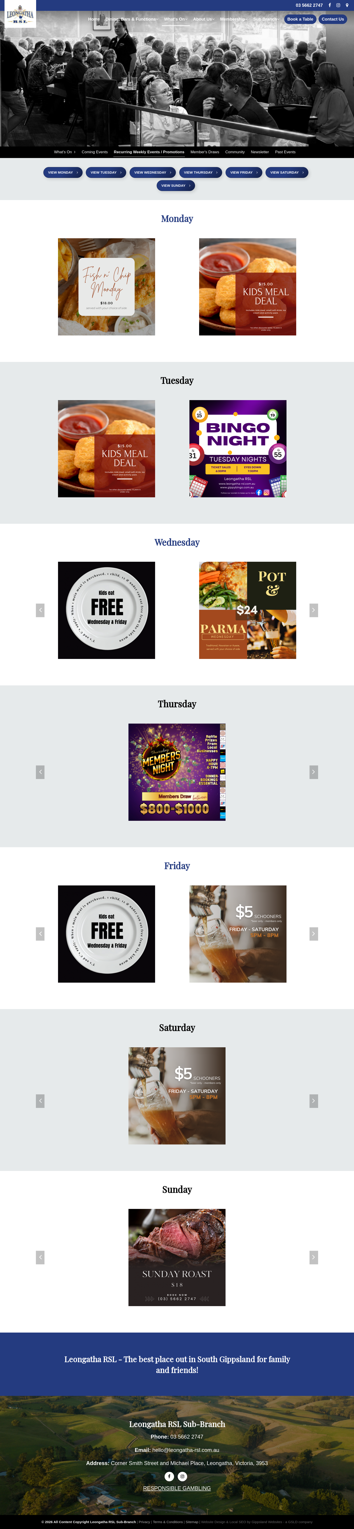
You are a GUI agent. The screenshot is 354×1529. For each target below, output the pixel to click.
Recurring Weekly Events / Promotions (149, 152)
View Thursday (201, 173)
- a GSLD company (297, 1522)
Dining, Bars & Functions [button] (131, 19)
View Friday (244, 173)
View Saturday (287, 173)
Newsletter (259, 152)
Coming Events (95, 152)
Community (235, 152)
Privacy (144, 1522)
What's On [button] (176, 19)
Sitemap (192, 1522)
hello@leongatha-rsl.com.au (185, 1450)
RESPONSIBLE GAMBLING (177, 1488)
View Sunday (175, 186)
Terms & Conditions (168, 1522)
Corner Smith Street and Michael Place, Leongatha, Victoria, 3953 (189, 1463)
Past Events (285, 152)
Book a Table (300, 19)
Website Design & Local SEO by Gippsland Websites (241, 1522)
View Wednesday (152, 173)
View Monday (63, 173)
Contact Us (333, 19)
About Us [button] (204, 19)
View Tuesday (106, 173)
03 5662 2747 (309, 5)
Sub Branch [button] (266, 19)
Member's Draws (204, 152)
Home (94, 19)
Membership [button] (234, 19)
